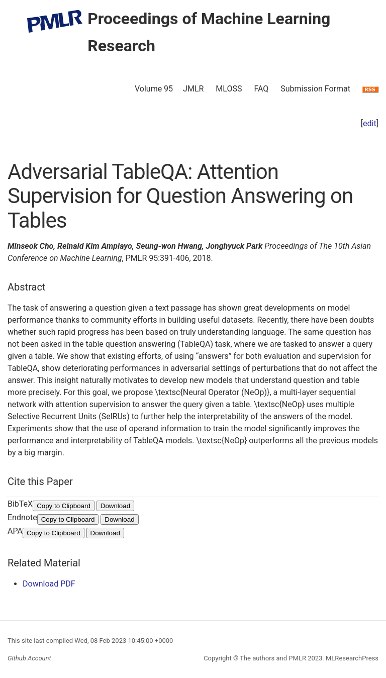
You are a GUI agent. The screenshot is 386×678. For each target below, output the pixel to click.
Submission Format (315, 88)
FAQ (261, 88)
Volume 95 (154, 88)
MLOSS (229, 88)
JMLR (193, 88)
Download (115, 506)
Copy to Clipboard (63, 506)
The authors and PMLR (273, 658)
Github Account (29, 658)
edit (369, 123)
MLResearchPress (351, 658)
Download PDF (49, 584)
